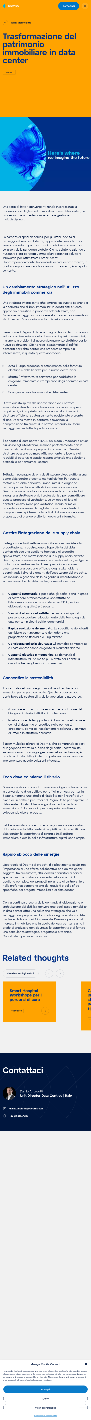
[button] (86, 1364)
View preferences (45, 1407)
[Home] (11, 6)
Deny (45, 1398)
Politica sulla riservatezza (45, 1415)
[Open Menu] (85, 6)
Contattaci (68, 5)
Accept (45, 1389)
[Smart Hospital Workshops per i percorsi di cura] (29, 1001)
